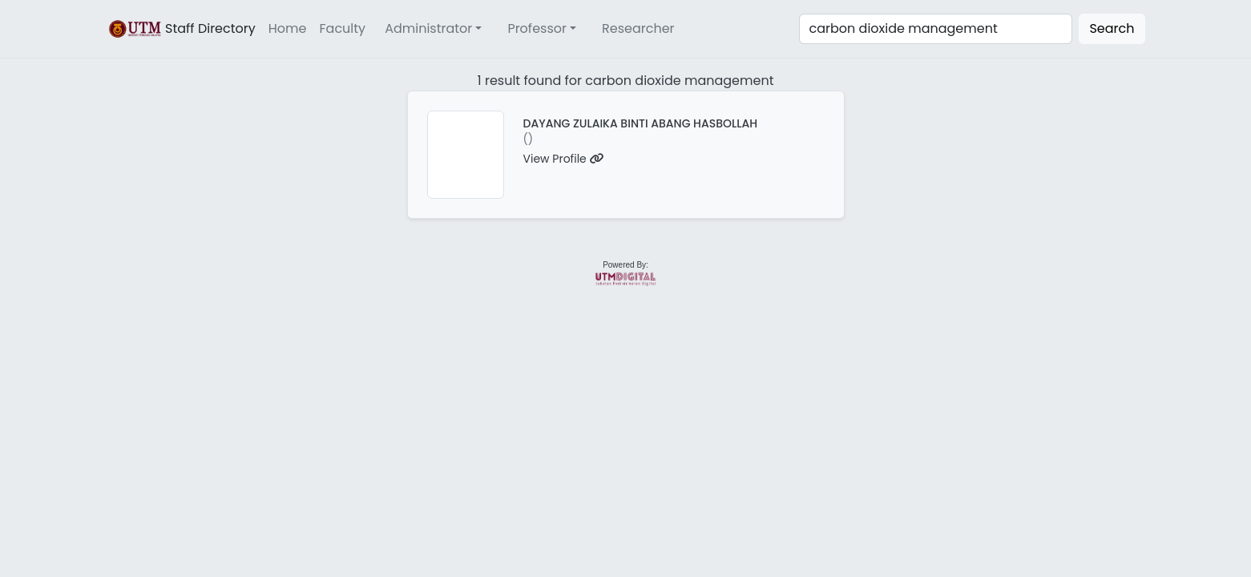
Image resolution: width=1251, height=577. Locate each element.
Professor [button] (537, 28)
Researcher (638, 28)
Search (1111, 28)
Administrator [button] (428, 28)
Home (287, 28)
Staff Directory (181, 29)
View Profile (563, 159)
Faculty (343, 28)
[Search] (936, 29)
